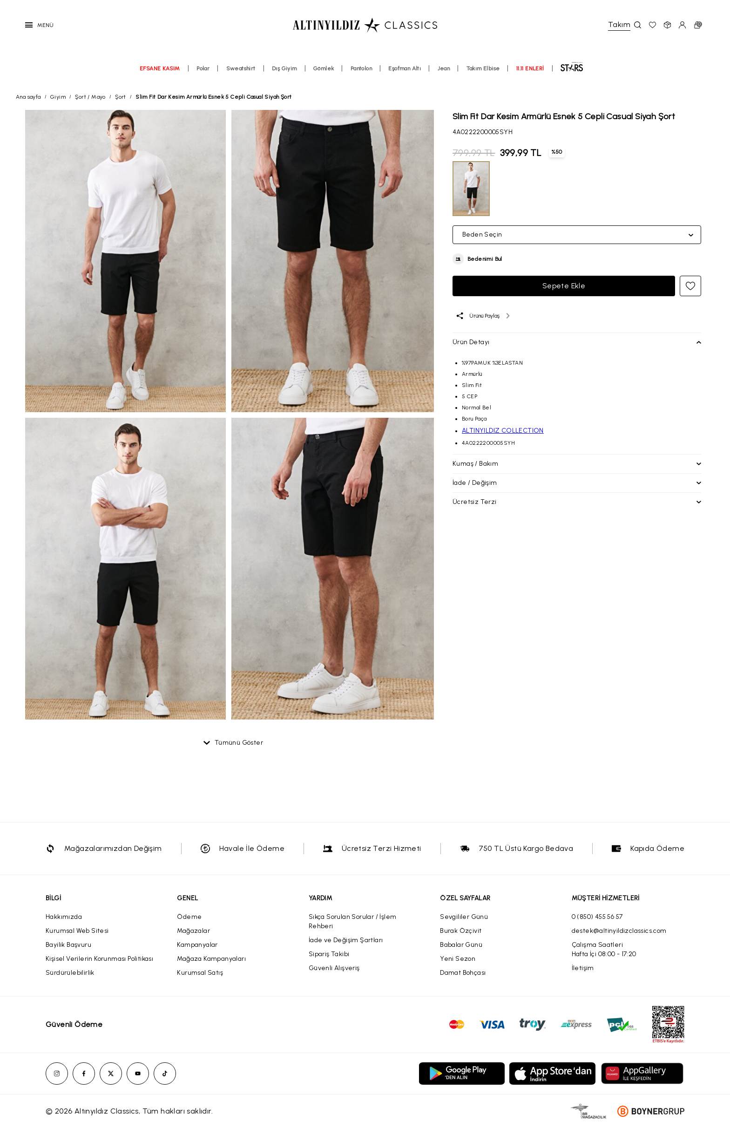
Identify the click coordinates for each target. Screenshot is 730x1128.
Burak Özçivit (460, 931)
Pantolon (361, 68)
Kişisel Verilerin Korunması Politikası (99, 959)
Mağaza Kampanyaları (211, 959)
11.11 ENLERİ (530, 68)
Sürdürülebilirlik (70, 973)
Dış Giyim (284, 68)
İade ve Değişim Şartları (346, 940)
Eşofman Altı (404, 68)
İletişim (583, 968)
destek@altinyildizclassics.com (619, 931)
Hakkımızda (64, 917)
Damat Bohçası (463, 973)
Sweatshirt (241, 68)
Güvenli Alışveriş (334, 968)
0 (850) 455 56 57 (597, 917)
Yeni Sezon (457, 959)
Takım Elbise (483, 68)
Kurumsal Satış (200, 973)
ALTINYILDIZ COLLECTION (503, 431)
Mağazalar (193, 931)
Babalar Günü (461, 945)
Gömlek (323, 68)
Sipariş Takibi (329, 954)
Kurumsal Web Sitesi (77, 931)
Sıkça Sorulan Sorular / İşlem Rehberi (353, 921)
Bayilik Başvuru (68, 945)
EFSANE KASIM (160, 68)
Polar (203, 68)
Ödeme (189, 917)
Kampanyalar (197, 945)
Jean (444, 68)
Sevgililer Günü (464, 917)
